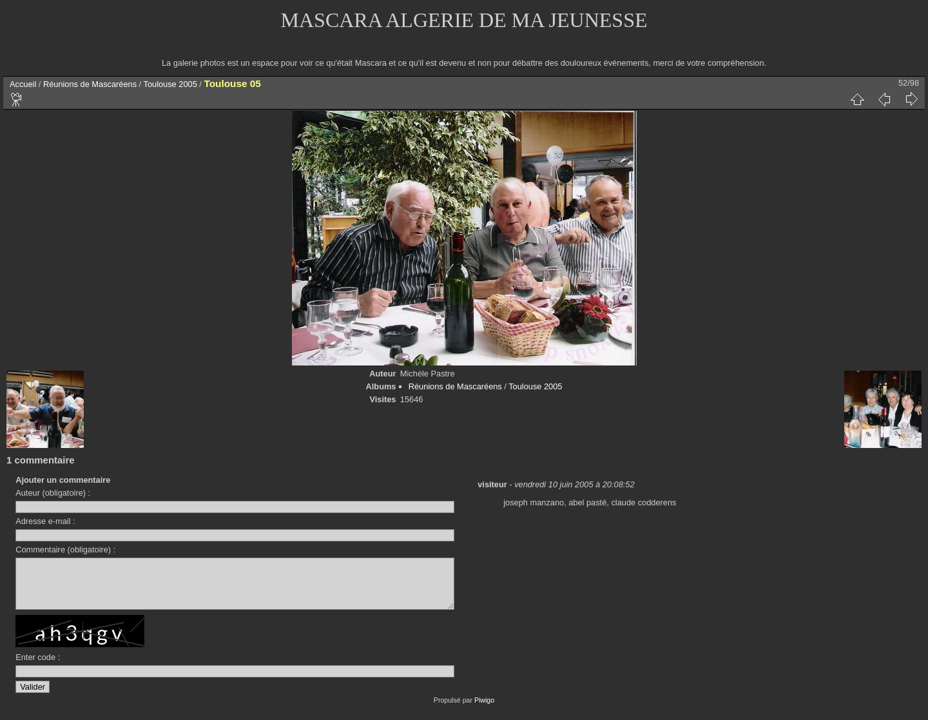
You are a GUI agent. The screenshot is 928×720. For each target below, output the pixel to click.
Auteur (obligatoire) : (52, 493)
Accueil (23, 84)
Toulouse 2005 (170, 84)
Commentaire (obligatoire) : (65, 549)
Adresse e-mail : (45, 521)
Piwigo (484, 710)
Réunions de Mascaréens (90, 84)
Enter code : (37, 667)
